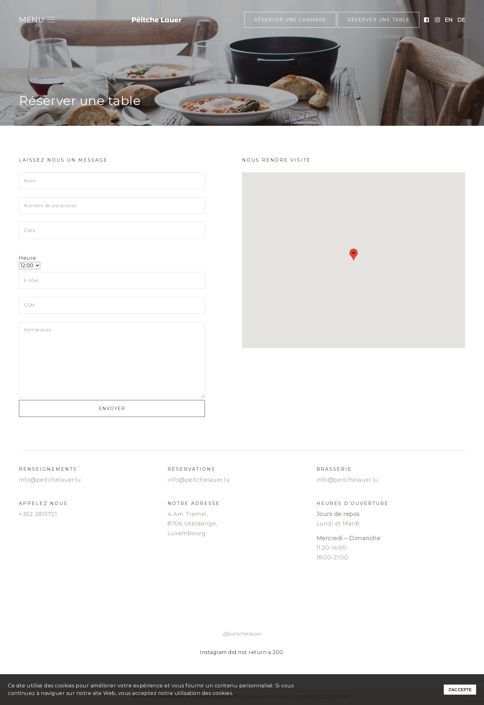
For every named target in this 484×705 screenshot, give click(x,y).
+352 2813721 (38, 514)
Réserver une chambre (290, 20)
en (449, 20)
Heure (29, 262)
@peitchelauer (242, 634)
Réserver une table (378, 20)
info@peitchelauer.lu (50, 479)
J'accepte (460, 689)
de (461, 20)
